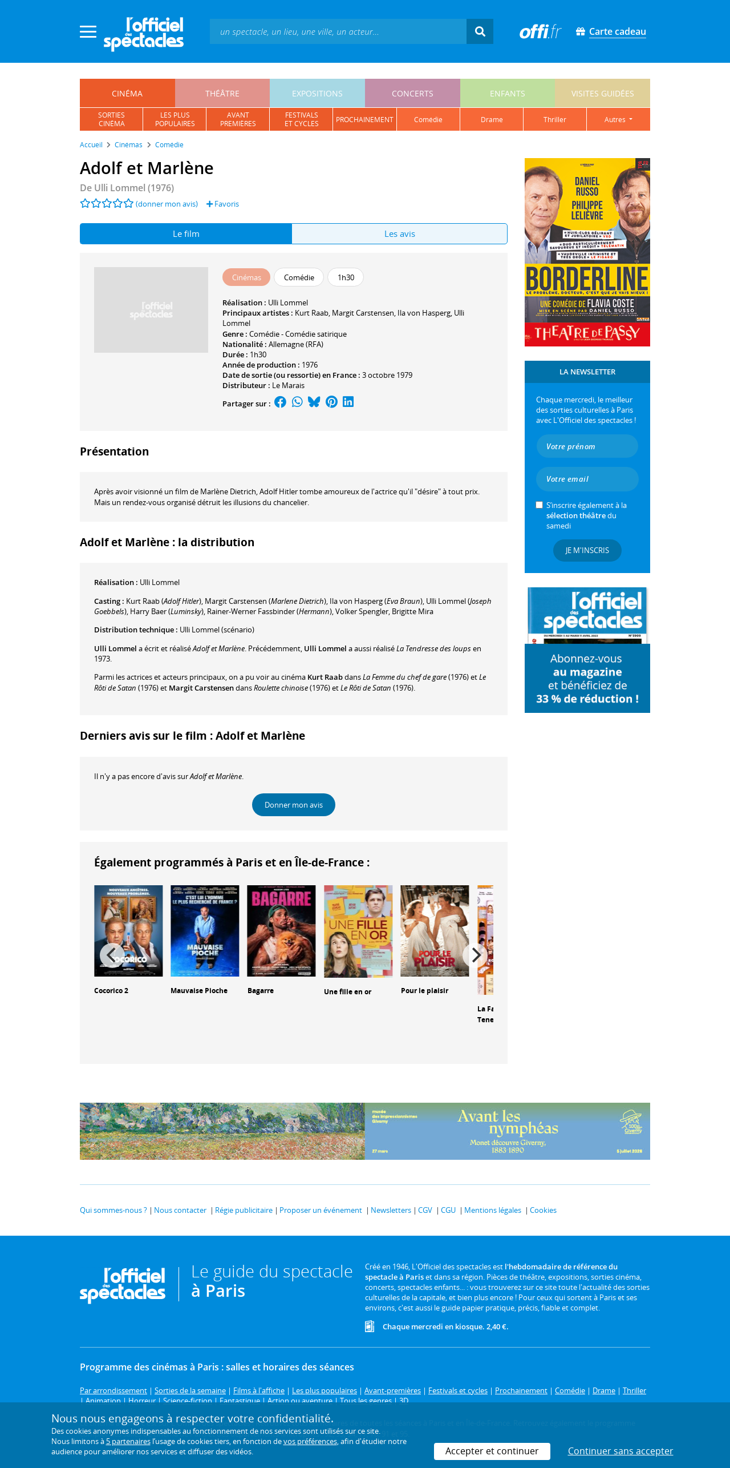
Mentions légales (492, 1210)
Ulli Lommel (288, 302)
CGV (425, 1210)
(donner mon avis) (167, 204)
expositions (317, 93)
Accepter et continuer (492, 1451)
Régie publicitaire (244, 1210)
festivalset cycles (302, 119)
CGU (448, 1210)
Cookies (543, 1210)
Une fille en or (347, 992)
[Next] (475, 955)
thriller (555, 119)
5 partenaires (128, 1441)
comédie (428, 119)
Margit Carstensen (363, 313)
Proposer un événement (320, 1210)
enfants (507, 93)
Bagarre (261, 990)
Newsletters (391, 1210)
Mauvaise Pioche (199, 990)
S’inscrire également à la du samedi (586, 515)
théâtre (222, 93)
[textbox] (338, 31)
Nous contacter (180, 1210)
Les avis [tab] (399, 233)
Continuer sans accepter (621, 1451)
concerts (412, 93)
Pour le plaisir (424, 990)
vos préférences (310, 1441)
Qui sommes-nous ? (113, 1210)
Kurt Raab (311, 313)
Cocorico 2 (111, 990)
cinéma (127, 93)
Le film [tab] (186, 233)
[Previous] (112, 955)
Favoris (222, 204)
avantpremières (238, 119)
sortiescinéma (111, 119)
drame (492, 119)
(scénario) (217, 629)
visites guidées (602, 93)
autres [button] (616, 119)
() (163, 601)
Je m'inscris (587, 550)
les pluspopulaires (175, 119)
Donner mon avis (294, 805)
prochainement (365, 119)
